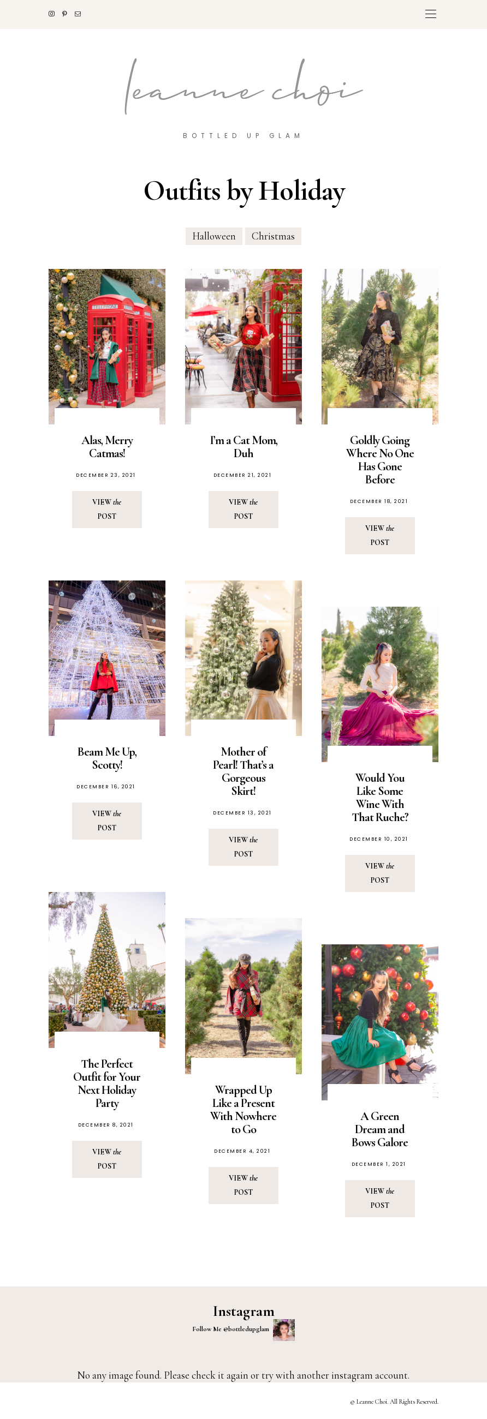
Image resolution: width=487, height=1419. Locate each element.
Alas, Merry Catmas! (107, 446)
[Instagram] (55, 13)
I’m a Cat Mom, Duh (243, 446)
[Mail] (81, 13)
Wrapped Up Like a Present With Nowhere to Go (243, 1109)
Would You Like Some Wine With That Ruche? (380, 797)
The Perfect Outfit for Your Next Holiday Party (106, 1083)
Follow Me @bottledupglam (243, 1329)
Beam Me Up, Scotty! (107, 758)
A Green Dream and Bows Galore (380, 1129)
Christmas (273, 236)
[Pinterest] (68, 13)
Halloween (214, 236)
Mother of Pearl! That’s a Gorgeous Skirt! (243, 771)
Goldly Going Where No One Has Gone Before (380, 460)
